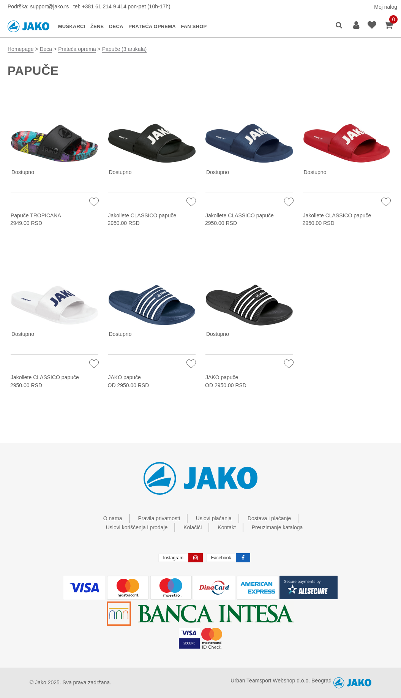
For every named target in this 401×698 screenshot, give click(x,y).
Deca (45, 49)
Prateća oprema (77, 49)
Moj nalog (385, 7)
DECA (116, 26)
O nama (112, 518)
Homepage (21, 49)
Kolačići (192, 527)
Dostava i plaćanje (269, 518)
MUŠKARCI (71, 26)
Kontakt (226, 527)
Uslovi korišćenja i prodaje (137, 527)
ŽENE (97, 26)
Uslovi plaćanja (214, 518)
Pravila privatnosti (159, 518)
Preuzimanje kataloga (277, 527)
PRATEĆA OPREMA (152, 26)
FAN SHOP (194, 26)
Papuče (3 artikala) (124, 49)
